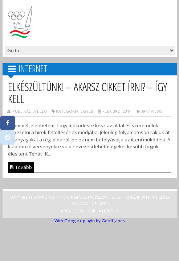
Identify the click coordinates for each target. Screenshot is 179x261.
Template (96, 211)
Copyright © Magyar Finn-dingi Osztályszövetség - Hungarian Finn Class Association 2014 (89, 200)
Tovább (21, 167)
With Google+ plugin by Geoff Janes (89, 220)
